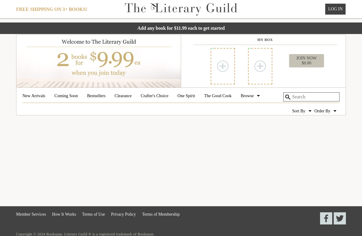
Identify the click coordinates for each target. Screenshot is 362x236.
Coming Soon (66, 96)
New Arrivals (33, 96)
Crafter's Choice (154, 96)
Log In (335, 9)
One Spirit (186, 96)
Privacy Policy (123, 214)
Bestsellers (96, 96)
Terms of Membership (161, 214)
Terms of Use (93, 214)
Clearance (123, 96)
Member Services (31, 214)
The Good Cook (218, 96)
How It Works (64, 214)
